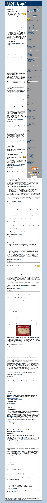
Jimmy (32, 70)
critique (19, 365)
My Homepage (29, 136)
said (16, 64)
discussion (17, 148)
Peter (31, 77)
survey (14, 90)
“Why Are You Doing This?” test (16, 94)
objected (20, 27)
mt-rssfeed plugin (15, 229)
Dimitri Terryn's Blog (30, 157)
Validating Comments (30, 53)
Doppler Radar (34, 15)
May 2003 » (19, 7)
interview (9, 220)
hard (25, 446)
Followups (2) (20, 260)
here (34, 373)
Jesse (28, 68)
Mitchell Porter (39, 70)
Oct (27, 89)
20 (29, 27)
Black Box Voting (29, 54)
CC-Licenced (36, 338)
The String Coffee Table (30, 154)
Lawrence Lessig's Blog (30, 161)
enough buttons (15, 493)
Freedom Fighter (29, 48)
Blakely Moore (29, 76)
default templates (10, 417)
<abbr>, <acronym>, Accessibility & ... (33, 62)
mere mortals (23, 174)
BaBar (8, 13)
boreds (39, 72)
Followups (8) (20, 152)
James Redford (36, 72)
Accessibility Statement (14, 500)
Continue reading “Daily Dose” (12, 399)
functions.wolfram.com (30, 143)
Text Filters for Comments (31, 60)
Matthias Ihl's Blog (29, 153)
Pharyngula (28, 148)
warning (27, 255)
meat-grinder (28, 184)
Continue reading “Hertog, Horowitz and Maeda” (16, 164)
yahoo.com (20, 467)
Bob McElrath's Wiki (30, 150)
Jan (31, 89)
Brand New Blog (29, 52)
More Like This (26, 388)
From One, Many (29, 47)
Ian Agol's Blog (29, 149)
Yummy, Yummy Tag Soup (30, 33)
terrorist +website (14, 467)
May (29, 101)
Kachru (23, 438)
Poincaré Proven (29, 40)
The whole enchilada (30, 133)
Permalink (16, 119)
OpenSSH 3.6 (14, 490)
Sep (27, 87)
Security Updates (29, 55)
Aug (32, 103)
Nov (29, 108)
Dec (27, 96)
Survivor (28, 34)
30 (33, 28)
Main (16, 7)
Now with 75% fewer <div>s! (31, 46)
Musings (18, 3)
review (24, 286)
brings (10, 396)
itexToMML (37, 19)
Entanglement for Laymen (30, 75)
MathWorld (28, 142)
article (21, 396)
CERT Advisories (29, 163)
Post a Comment (20, 119)
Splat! (28, 38)
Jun (27, 101)
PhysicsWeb (29, 146)
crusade (19, 452)
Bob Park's (30, 140)
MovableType (31, 20)
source (21, 183)
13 (29, 26)
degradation (18, 255)
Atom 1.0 (35, 168)
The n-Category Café (30, 155)
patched (15, 43)
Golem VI (28, 69)
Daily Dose (28, 44)
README (36, 20)
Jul (33, 115)
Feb (29, 87)
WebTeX (32, 19)
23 (33, 27)
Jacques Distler (29, 70)
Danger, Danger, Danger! (30, 45)
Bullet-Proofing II (30, 59)
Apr (30, 89)
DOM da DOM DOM (30, 41)
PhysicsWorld (29, 141)
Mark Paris (33, 72)
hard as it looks (31, 241)
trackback (18, 128)
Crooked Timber (29, 164)
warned (13, 404)
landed (19, 301)
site (20, 91)
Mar (27, 91)
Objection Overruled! (30, 32)
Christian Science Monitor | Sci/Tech (32, 147)
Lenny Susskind (10, 438)
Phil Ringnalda (13, 27)
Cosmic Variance (29, 156)
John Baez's (31, 139)
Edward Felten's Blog (30, 160)
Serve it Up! (29, 61)
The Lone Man (29, 39)
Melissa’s (16, 340)
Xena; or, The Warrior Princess (23, 381)
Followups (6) (20, 375)
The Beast (28, 37)
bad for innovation (15, 176)
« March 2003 (12, 7)
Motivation (28, 71)
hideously (15, 174)
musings (8, 173)
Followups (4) (20, 289)
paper (15, 15)
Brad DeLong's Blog (30, 162)
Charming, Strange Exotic (30, 31)
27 (29, 28)
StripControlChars (10, 233)
